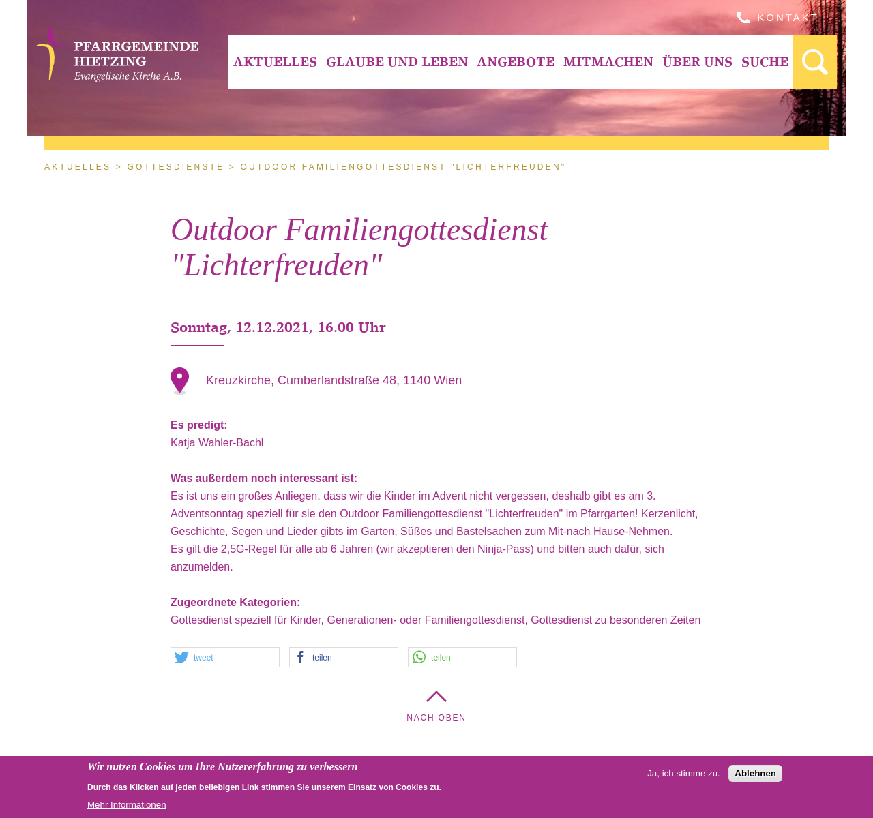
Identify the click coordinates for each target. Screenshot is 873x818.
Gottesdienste (175, 167)
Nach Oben (436, 718)
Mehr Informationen (126, 808)
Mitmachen (608, 62)
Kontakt (788, 17)
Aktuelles (275, 62)
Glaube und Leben (397, 62)
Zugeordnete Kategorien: (237, 602)
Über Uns (697, 62)
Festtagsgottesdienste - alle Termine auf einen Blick (815, 62)
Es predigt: (201, 425)
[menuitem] (274, 62)
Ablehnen (755, 777)
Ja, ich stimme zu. (683, 777)
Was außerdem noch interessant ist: (266, 478)
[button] (225, 658)
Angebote (515, 62)
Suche (764, 62)
